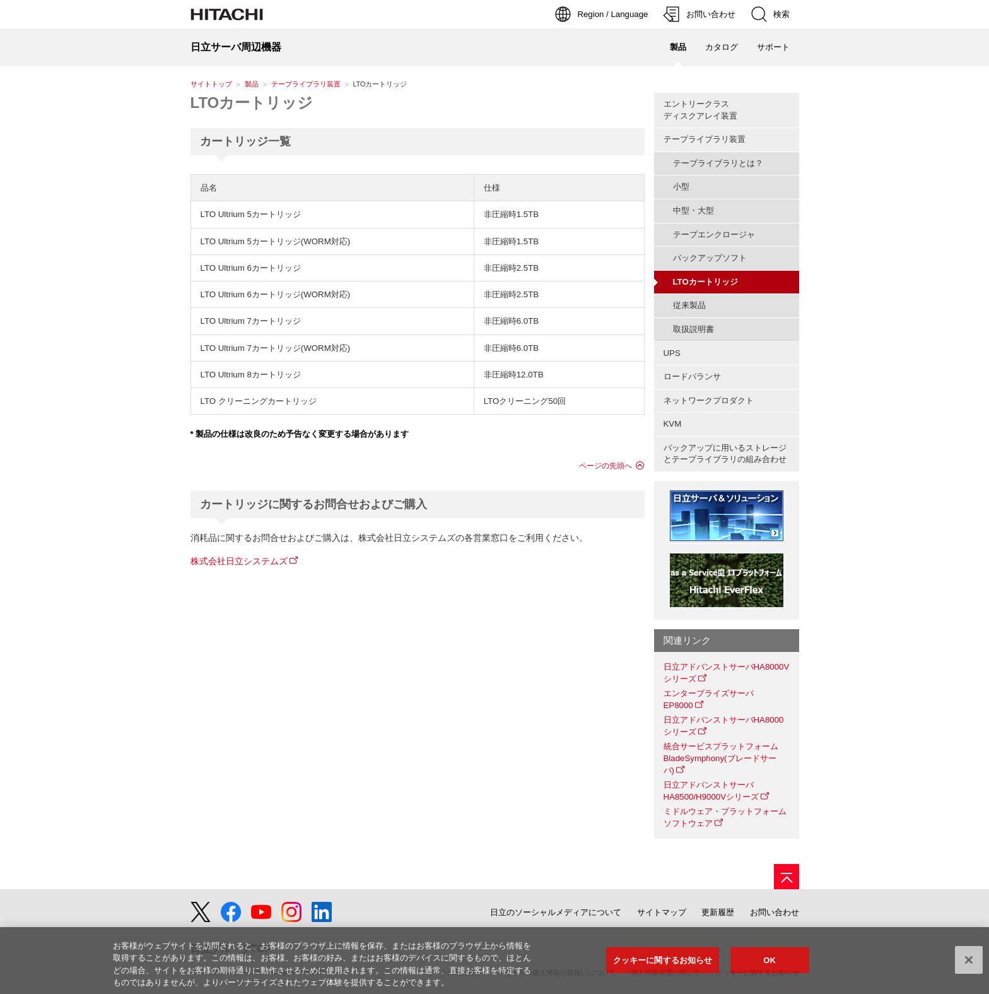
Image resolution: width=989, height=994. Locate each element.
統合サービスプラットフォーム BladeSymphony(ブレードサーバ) (725, 758)
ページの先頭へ (605, 465)
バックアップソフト (710, 258)
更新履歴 (717, 912)
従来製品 (689, 305)
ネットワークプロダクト (709, 400)
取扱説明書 (693, 329)
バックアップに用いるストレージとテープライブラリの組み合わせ (725, 453)
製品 (252, 84)
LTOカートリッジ (251, 102)
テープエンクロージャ (714, 234)
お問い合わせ (774, 912)
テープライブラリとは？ (718, 163)
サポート (773, 47)
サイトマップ (661, 912)
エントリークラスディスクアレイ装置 (700, 110)
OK (769, 963)
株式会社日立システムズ (239, 561)
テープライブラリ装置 (306, 84)
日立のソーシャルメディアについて (555, 912)
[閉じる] (969, 963)
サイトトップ (211, 84)
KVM (673, 424)
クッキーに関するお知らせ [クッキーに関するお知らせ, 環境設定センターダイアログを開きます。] (663, 963)
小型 (681, 186)
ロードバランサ (692, 376)
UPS (672, 353)
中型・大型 (693, 210)
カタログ (721, 47)
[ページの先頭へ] (786, 876)
